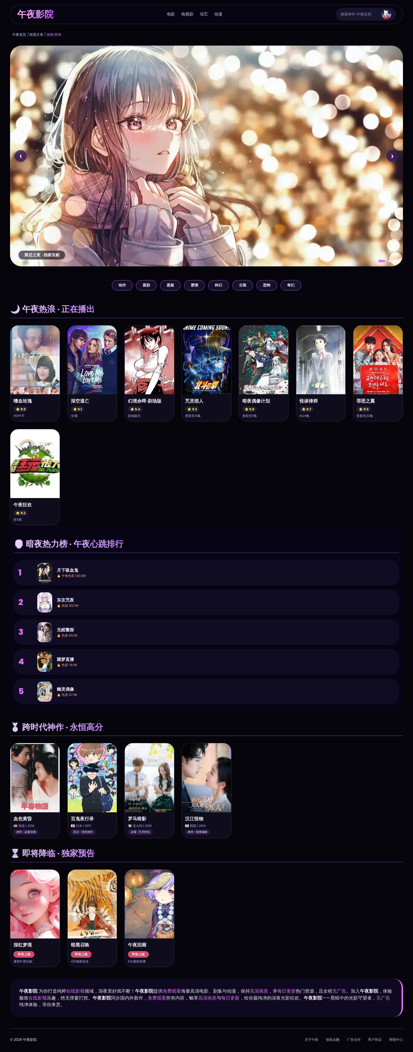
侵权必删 (333, 1039)
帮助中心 (396, 1039)
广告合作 (354, 1039)
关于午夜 (311, 1039)
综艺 (204, 14)
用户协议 (375, 1039)
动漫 (218, 14)
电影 (171, 14)
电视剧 (187, 14)
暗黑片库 (36, 34)
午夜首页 (19, 34)
